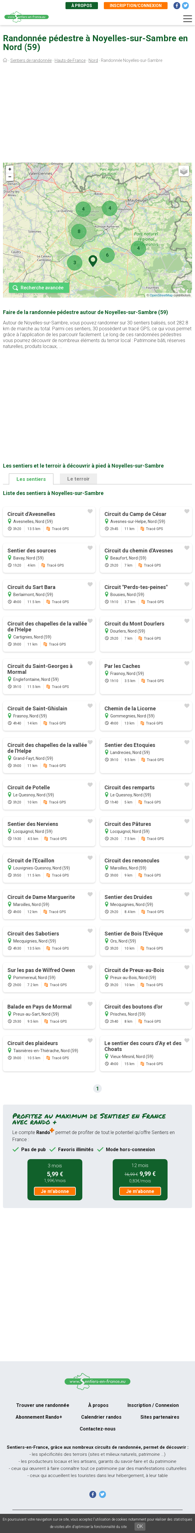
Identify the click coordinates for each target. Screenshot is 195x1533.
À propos (81, 5)
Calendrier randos (101, 1417)
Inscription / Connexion (153, 1405)
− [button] (10, 177)
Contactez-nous (98, 1429)
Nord (93, 60)
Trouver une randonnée (42, 1405)
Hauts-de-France (70, 60)
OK (140, 1526)
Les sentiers (31, 479)
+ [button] (10, 169)
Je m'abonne (55, 1191)
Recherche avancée (42, 288)
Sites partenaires (159, 1417)
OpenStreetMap (161, 295)
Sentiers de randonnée (31, 60)
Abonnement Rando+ (39, 1417)
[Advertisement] (97, 114)
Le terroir (78, 479)
